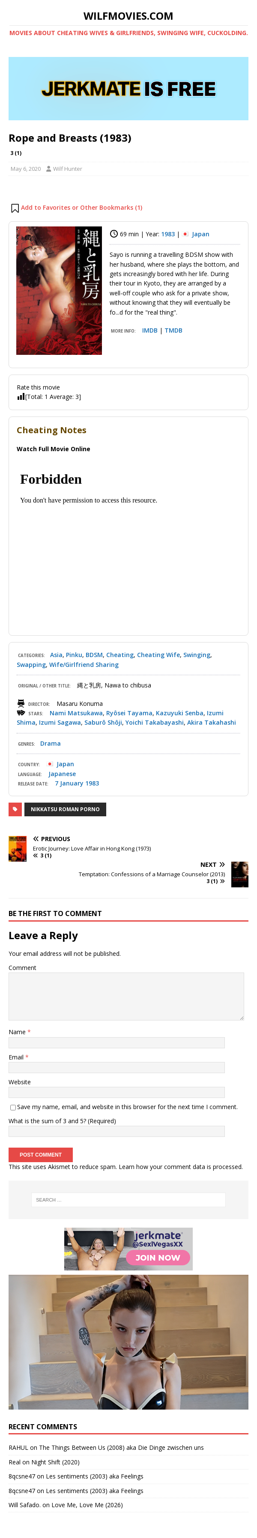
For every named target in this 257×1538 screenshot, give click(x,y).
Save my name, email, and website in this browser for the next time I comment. (127, 1107)
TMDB (173, 330)
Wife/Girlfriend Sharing (84, 664)
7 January (69, 783)
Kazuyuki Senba (179, 713)
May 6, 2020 (26, 169)
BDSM (94, 655)
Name (18, 1032)
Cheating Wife (158, 655)
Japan (200, 234)
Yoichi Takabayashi (155, 722)
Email (17, 1057)
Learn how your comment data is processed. (181, 1167)
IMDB (150, 330)
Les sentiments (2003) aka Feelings (94, 1476)
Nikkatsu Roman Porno (65, 809)
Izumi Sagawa (60, 722)
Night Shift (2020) (55, 1462)
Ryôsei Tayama (129, 713)
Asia (56, 655)
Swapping (31, 664)
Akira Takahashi (211, 722)
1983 (168, 234)
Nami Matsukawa (76, 713)
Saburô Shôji (103, 722)
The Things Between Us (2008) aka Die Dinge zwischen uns (121, 1447)
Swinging (196, 655)
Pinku (74, 655)
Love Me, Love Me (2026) (87, 1505)
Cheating (120, 655)
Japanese (62, 774)
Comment (22, 968)
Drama (50, 743)
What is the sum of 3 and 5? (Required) (62, 1121)
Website (20, 1082)
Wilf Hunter (67, 169)
